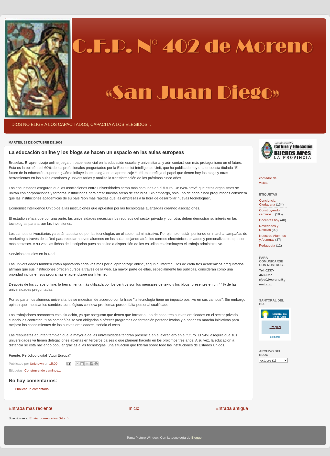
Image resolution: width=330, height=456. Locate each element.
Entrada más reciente (31, 408)
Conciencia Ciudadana (267, 202)
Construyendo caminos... (42, 370)
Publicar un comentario (32, 389)
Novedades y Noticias (268, 228)
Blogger (197, 437)
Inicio (134, 408)
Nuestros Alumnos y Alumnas (272, 237)
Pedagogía (267, 245)
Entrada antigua (232, 408)
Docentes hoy (269, 220)
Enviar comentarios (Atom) (49, 418)
